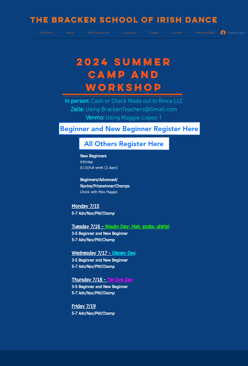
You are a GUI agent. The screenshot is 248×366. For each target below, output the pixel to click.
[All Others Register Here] (124, 143)
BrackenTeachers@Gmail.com (139, 109)
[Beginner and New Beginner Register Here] (129, 128)
